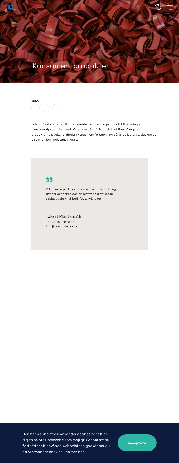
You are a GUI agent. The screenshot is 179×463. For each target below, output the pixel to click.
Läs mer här (74, 451)
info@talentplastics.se (61, 226)
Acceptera (137, 443)
